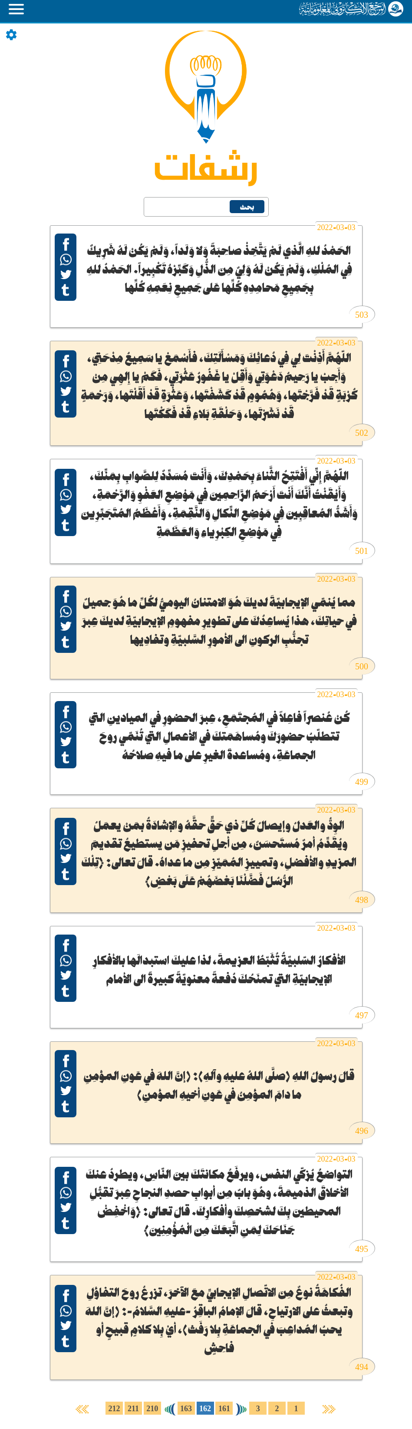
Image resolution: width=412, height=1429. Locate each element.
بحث (247, 207)
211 (133, 1409)
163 (186, 1409)
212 (114, 1409)
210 (152, 1409)
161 (224, 1409)
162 (205, 1409)
